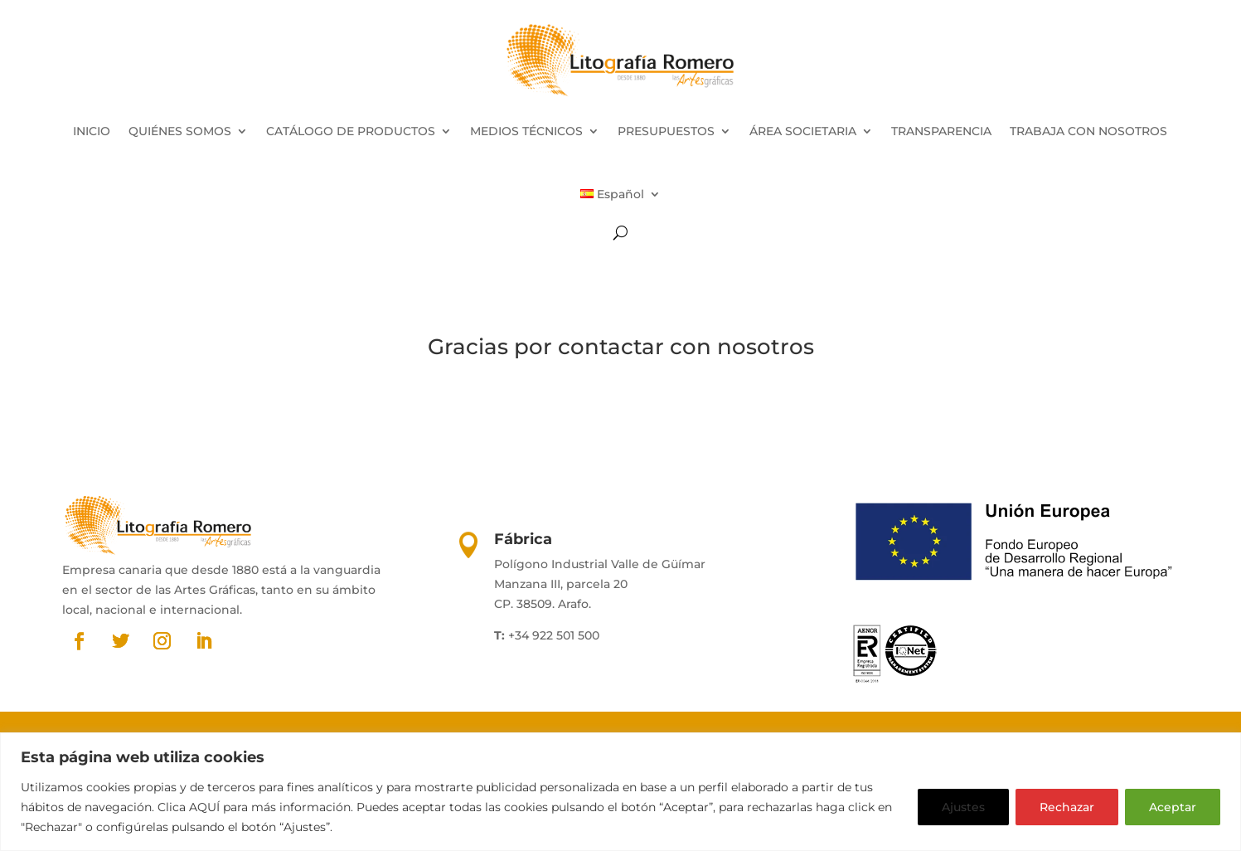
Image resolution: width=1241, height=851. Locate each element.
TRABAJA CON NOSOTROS (1088, 131)
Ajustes (963, 807)
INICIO (91, 131)
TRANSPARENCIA (941, 131)
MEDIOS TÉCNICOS (526, 131)
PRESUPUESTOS (666, 131)
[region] (620, 791)
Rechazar (1067, 807)
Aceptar (1172, 807)
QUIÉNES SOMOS (179, 131)
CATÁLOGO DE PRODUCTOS (350, 131)
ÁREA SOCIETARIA (802, 131)
